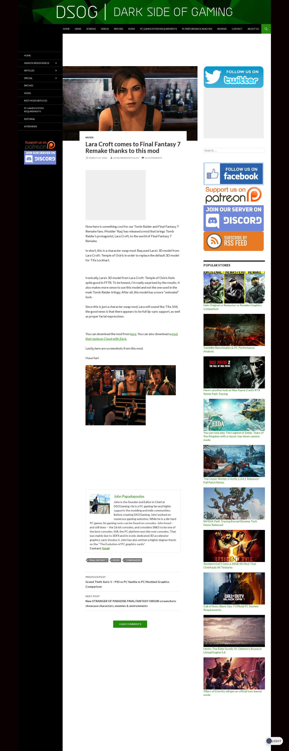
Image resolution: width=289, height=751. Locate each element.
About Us (253, 28)
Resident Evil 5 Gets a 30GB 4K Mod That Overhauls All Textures (230, 565)
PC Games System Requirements (158, 28)
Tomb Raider (133, 560)
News (78, 28)
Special (28, 78)
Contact (237, 28)
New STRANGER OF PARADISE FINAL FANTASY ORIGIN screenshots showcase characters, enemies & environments (133, 600)
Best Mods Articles (35, 100)
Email (106, 548)
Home (66, 28)
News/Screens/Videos (36, 63)
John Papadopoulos (126, 157)
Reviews (222, 28)
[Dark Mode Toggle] (274, 741)
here (133, 334)
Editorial (29, 119)
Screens (91, 28)
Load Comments (130, 624)
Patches (118, 28)
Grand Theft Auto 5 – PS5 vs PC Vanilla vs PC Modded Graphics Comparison (133, 581)
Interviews (30, 126)
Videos (105, 28)
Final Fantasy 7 (98, 560)
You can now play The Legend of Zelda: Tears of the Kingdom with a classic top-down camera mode (234, 436)
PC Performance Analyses (197, 28)
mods (116, 560)
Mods (131, 28)
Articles (29, 70)
